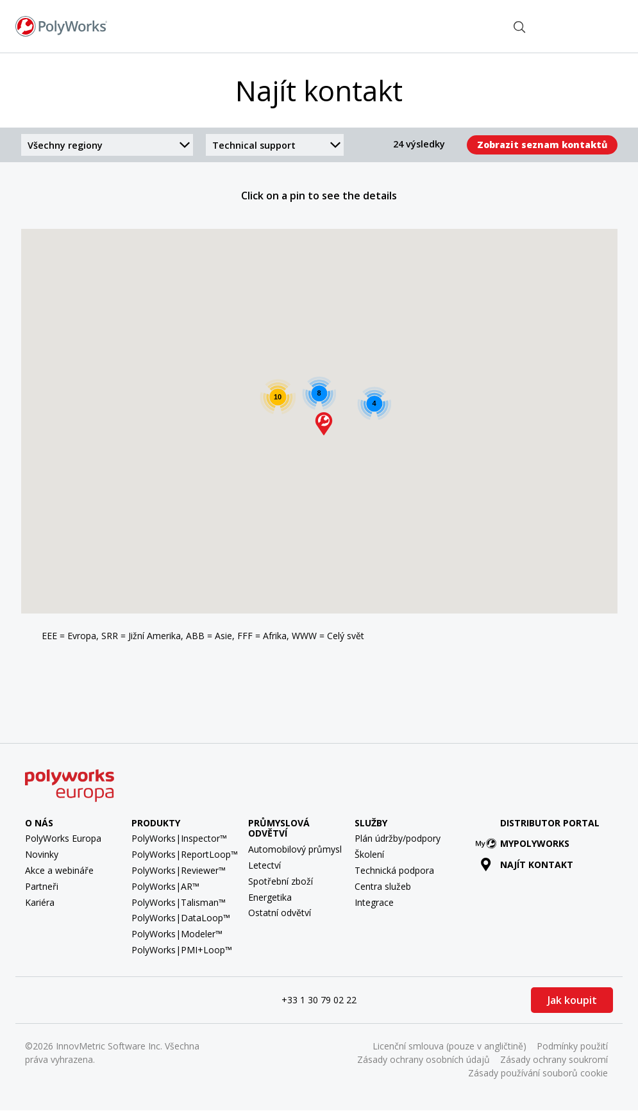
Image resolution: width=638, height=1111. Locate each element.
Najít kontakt (468, 25)
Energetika (270, 897)
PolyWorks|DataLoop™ (180, 918)
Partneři (41, 886)
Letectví (264, 865)
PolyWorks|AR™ (165, 886)
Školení (369, 854)
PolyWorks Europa (63, 838)
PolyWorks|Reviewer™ (178, 870)
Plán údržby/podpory (398, 838)
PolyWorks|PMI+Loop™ (181, 950)
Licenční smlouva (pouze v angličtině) (449, 1046)
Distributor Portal (550, 823)
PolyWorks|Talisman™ (178, 902)
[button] (323, 423)
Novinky (41, 854)
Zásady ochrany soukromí (554, 1059)
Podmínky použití (572, 1046)
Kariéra (40, 902)
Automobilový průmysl (295, 849)
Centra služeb (383, 886)
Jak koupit (572, 1000)
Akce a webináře (59, 870)
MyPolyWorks (524, 843)
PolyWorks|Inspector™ (179, 838)
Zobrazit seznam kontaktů (542, 144)
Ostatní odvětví (279, 912)
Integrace (374, 902)
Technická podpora (394, 870)
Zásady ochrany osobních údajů (423, 1059)
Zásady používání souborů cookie (538, 1073)
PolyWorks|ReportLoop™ (184, 854)
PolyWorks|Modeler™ (176, 934)
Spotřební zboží (280, 881)
